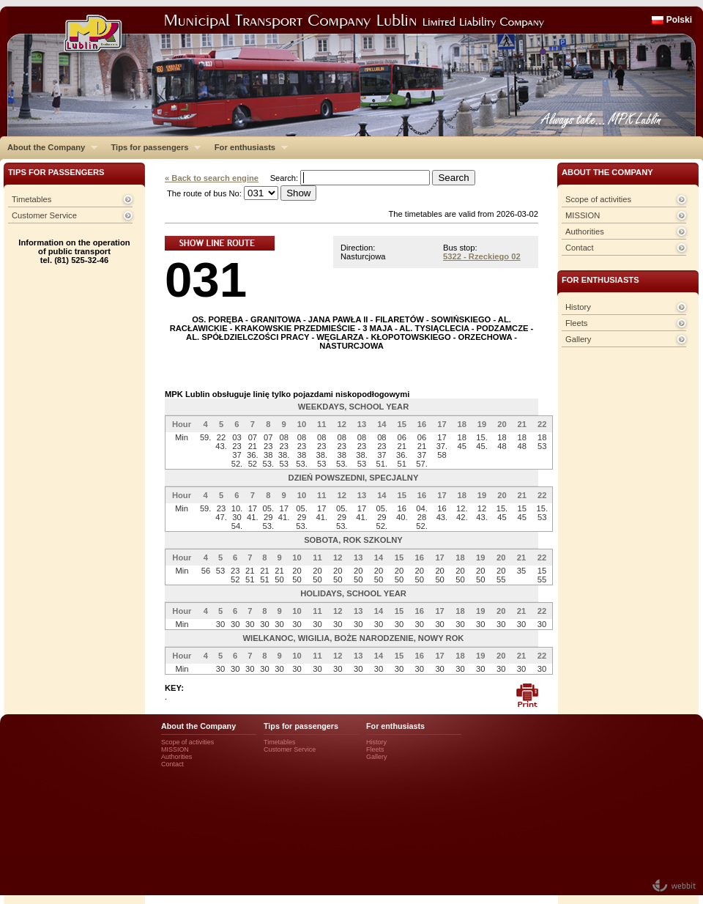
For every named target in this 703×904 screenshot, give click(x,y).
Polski (679, 20)
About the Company (48, 147)
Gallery (578, 339)
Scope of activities (598, 199)
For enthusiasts (247, 147)
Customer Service (44, 215)
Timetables (31, 199)
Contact (579, 247)
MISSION (582, 215)
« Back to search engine (211, 178)
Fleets (576, 323)
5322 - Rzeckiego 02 (482, 256)
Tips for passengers (152, 147)
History (578, 307)
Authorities (584, 231)
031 (206, 279)
